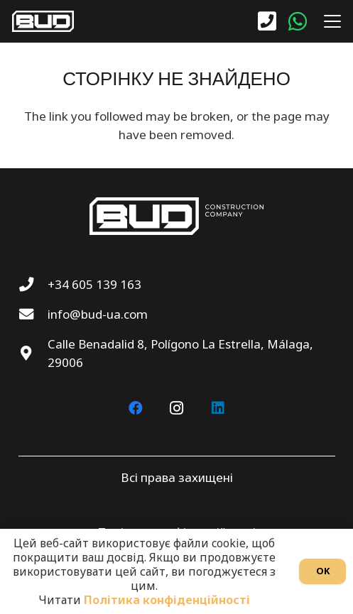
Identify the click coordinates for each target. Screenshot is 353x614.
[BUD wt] (43, 21)
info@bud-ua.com (98, 314)
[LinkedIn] (218, 408)
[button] (329, 21)
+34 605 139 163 (94, 284)
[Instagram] (177, 408)
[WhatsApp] (297, 21)
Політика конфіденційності (167, 600)
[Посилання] (267, 21)
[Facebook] (135, 408)
